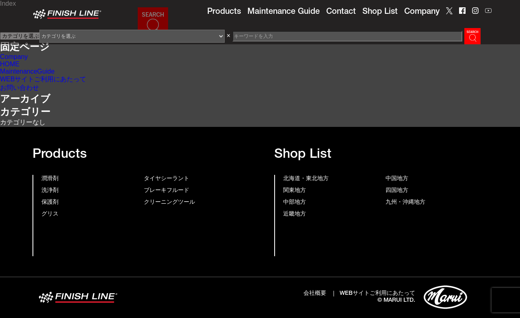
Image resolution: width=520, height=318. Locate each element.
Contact (341, 12)
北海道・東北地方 (306, 179)
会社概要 (314, 293)
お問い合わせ (19, 87)
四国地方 (397, 191)
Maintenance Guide (283, 12)
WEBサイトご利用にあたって (43, 79)
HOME (10, 64)
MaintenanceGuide (27, 71)
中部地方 (294, 202)
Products (224, 12)
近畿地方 (294, 214)
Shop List (380, 12)
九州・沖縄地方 (405, 202)
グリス (49, 214)
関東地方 (294, 191)
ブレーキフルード (166, 191)
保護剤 (49, 202)
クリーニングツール (169, 202)
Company (422, 12)
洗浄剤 (49, 191)
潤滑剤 (49, 179)
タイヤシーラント (166, 179)
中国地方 (397, 179)
